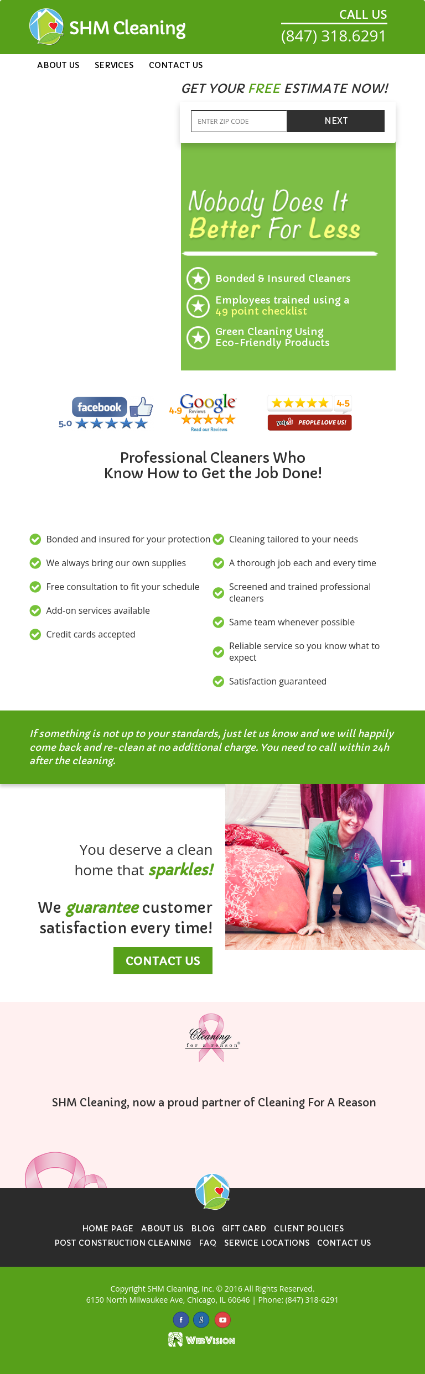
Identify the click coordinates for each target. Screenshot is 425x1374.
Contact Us (176, 65)
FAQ (207, 1243)
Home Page (107, 1229)
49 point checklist (261, 311)
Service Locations (266, 1243)
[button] (284, 89)
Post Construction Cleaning (122, 1243)
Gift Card (244, 1229)
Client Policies (309, 1229)
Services (114, 65)
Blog (202, 1229)
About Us (58, 65)
